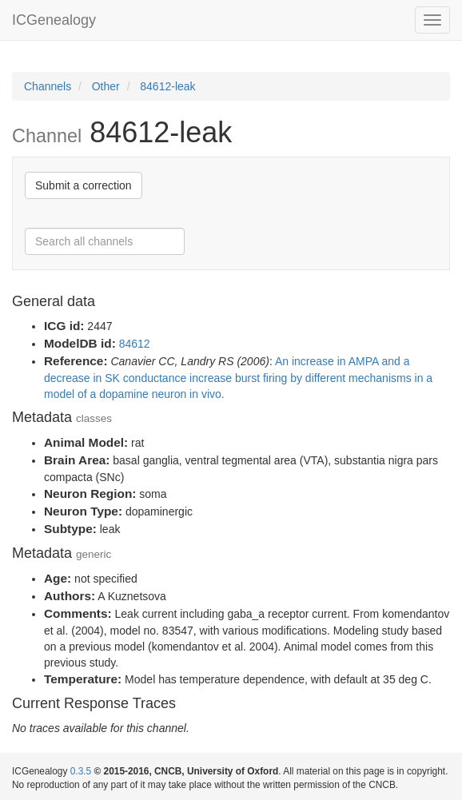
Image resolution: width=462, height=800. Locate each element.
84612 (134, 343)
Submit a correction (83, 185)
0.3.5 (80, 771)
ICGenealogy (54, 20)
